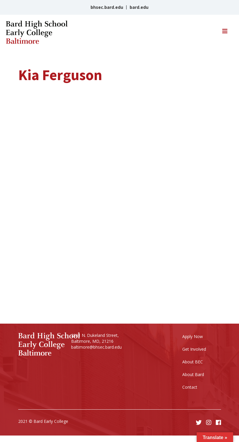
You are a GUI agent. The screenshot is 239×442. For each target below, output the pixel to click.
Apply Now (192, 336)
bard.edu (139, 7)
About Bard (193, 374)
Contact (189, 387)
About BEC (192, 362)
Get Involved (194, 349)
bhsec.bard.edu (107, 7)
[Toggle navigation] (225, 33)
